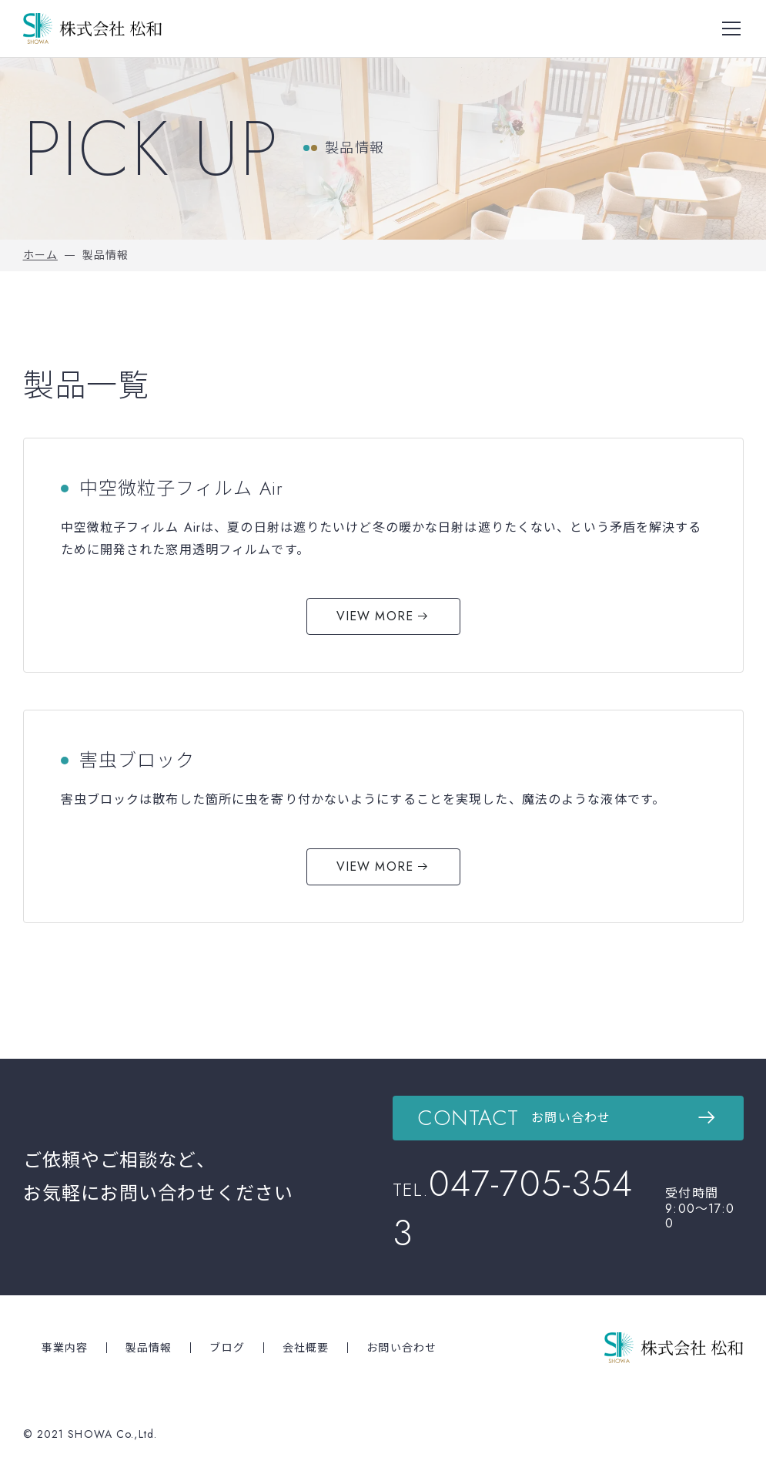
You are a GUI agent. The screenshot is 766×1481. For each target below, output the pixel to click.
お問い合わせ (401, 1347)
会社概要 (306, 1347)
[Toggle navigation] (731, 28)
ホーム (40, 255)
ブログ (226, 1347)
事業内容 (65, 1347)
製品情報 (148, 1347)
